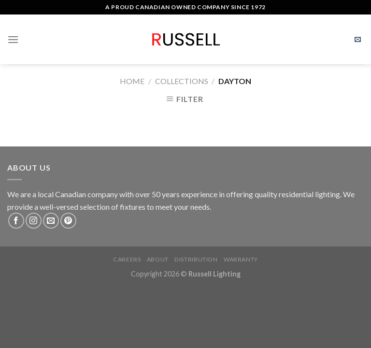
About (158, 259)
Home (132, 81)
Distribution (195, 259)
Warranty (241, 259)
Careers (127, 259)
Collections (181, 81)
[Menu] (13, 39)
